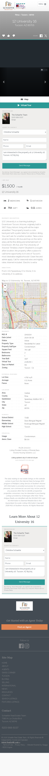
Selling (5, 682)
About (5, 666)
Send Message (24, 165)
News (4, 689)
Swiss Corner (8, 673)
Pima (17, 15)
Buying (5, 679)
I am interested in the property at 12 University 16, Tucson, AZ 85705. (24, 155)
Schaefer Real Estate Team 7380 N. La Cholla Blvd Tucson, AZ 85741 (14, 718)
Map (24, 99)
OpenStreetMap (37, 328)
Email (14, 120)
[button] (3, 81)
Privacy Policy (40, 174)
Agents (5, 669)
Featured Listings (10, 702)
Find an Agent (24, 627)
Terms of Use (8, 745)
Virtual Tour (24, 105)
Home (4, 663)
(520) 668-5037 (17, 117)
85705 (31, 15)
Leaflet (29, 328)
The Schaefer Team (19, 115)
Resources (7, 692)
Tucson (24, 15)
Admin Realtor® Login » (10, 742)
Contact (6, 695)
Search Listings (9, 699)
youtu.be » (28, 362)
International (9, 686)
